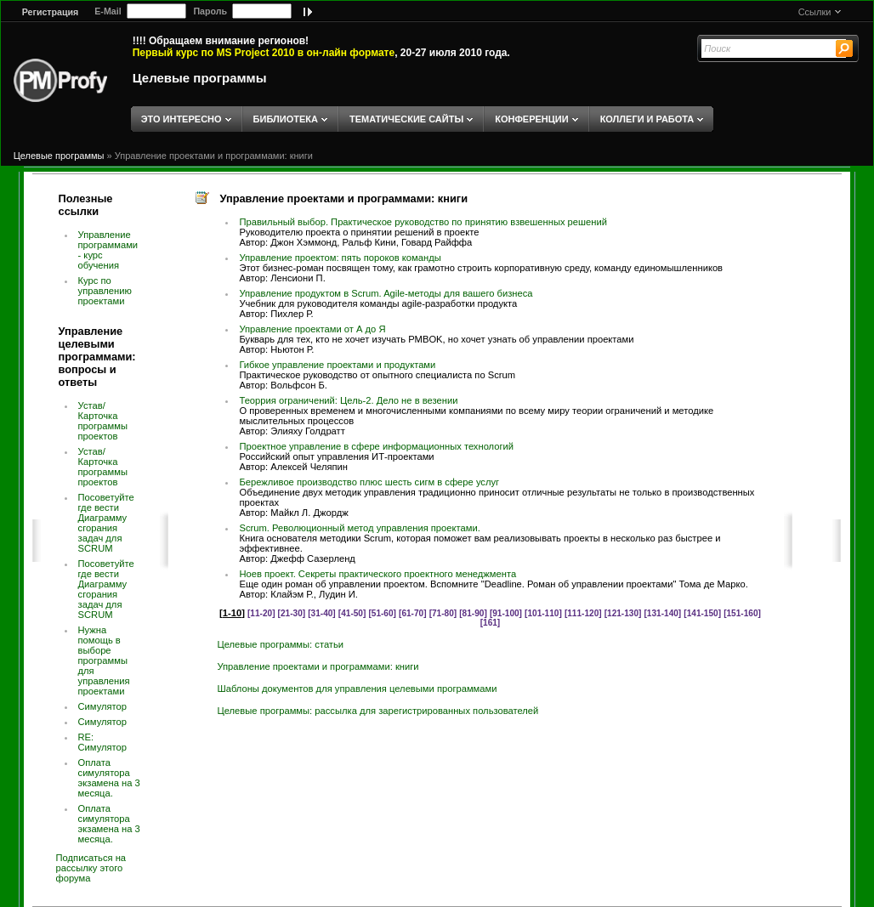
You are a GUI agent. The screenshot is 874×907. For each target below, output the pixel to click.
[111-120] (583, 613)
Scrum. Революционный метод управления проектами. (359, 528)
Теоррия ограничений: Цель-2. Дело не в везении (348, 400)
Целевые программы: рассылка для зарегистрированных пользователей (377, 711)
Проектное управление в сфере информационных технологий (376, 446)
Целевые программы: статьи (280, 644)
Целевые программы (200, 78)
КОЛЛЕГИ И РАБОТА (647, 119)
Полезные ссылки (86, 205)
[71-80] (443, 613)
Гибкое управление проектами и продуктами (337, 365)
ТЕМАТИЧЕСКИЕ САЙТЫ (406, 119)
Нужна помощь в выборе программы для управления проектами (104, 660)
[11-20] (261, 613)
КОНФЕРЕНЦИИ (531, 119)
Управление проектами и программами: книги (214, 155)
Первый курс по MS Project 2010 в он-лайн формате (263, 53)
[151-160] (742, 613)
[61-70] (413, 613)
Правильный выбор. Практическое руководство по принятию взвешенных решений (423, 222)
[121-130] (623, 613)
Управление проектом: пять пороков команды (339, 257)
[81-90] (473, 613)
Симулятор (103, 706)
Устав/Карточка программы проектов (103, 420)
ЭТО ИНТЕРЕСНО (181, 119)
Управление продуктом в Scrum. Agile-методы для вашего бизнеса (385, 293)
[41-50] (352, 613)
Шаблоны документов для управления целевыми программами (357, 688)
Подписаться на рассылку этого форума (91, 868)
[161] (490, 622)
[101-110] (543, 613)
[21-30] (292, 613)
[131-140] (663, 613)
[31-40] (322, 613)
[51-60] (382, 613)
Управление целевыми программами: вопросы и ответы (97, 356)
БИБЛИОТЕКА (285, 119)
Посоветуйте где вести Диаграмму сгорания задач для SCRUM (106, 522)
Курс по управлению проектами (105, 290)
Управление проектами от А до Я (312, 329)
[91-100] (506, 613)
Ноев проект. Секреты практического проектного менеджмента (377, 574)
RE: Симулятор (103, 742)
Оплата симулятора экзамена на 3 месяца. (109, 777)
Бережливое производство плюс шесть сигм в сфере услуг (369, 482)
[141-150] (702, 613)
